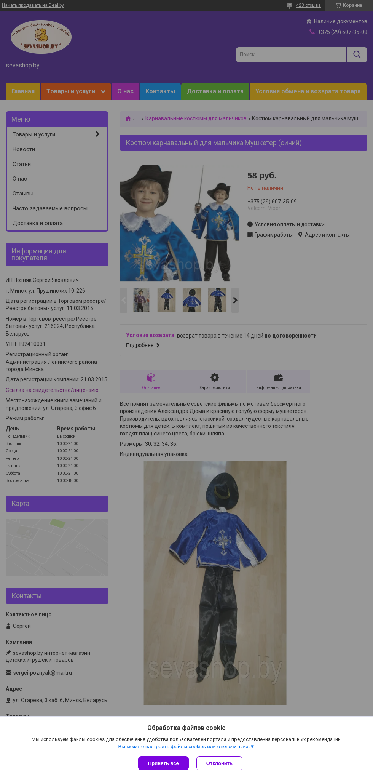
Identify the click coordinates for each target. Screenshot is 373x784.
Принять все (163, 763)
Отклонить (219, 763)
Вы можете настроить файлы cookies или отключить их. (184, 746)
